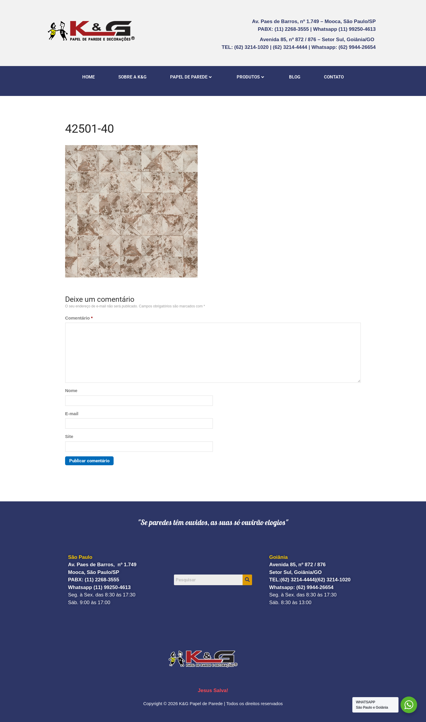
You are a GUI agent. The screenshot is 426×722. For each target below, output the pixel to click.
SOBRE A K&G (132, 77)
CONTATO (334, 77)
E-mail (71, 413)
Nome (71, 390)
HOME (88, 77)
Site (69, 436)
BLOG (294, 77)
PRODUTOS (250, 77)
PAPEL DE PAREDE (191, 77)
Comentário (79, 317)
